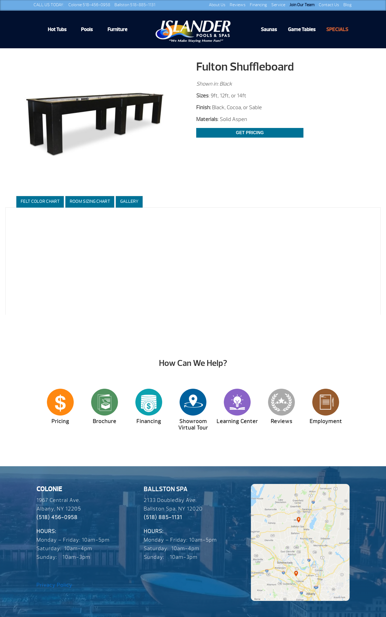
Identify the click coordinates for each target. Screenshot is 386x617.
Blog (347, 5)
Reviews (238, 5)
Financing (258, 5)
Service (278, 5)
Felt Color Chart (40, 201)
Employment (326, 421)
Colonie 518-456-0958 (89, 5)
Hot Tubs (57, 29)
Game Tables (302, 29)
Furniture (117, 29)
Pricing (60, 421)
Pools (87, 29)
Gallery (129, 201)
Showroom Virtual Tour (193, 424)
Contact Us (329, 5)
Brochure (104, 421)
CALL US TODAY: (49, 5)
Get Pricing (250, 132)
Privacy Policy (54, 585)
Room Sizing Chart (90, 201)
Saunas (269, 29)
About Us (217, 5)
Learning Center (237, 421)
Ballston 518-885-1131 (134, 5)
